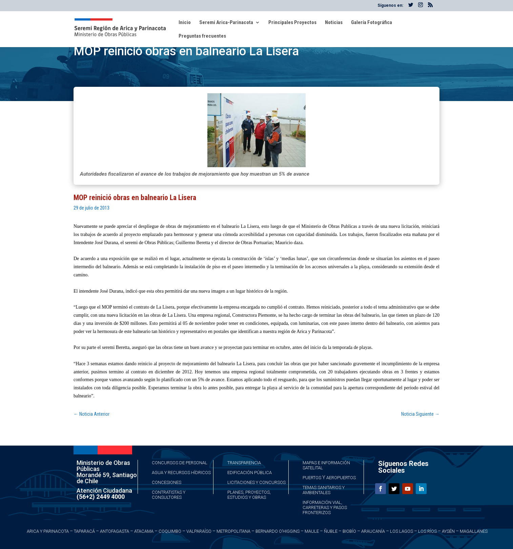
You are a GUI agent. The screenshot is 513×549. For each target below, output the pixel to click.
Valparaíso (198, 531)
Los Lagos (401, 531)
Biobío (349, 531)
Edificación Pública (249, 472)
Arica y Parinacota (48, 531)
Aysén (448, 531)
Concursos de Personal (179, 462)
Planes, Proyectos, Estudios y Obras (249, 495)
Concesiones (166, 482)
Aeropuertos (341, 477)
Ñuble (330, 531)
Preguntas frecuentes (202, 36)
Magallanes (474, 531)
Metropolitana (233, 531)
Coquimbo (170, 531)
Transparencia (244, 462)
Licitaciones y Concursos (256, 482)
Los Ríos (427, 531)
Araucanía (373, 531)
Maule (312, 531)
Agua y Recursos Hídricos (181, 472)
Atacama (143, 531)
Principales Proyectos (292, 22)
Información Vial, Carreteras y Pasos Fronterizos (325, 507)
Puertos (312, 477)
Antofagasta (114, 531)
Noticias (334, 22)
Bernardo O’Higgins (277, 531)
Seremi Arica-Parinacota (226, 22)
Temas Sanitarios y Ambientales (324, 490)
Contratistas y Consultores (168, 495)
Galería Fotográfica (371, 22)
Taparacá (84, 531)
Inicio (185, 22)
